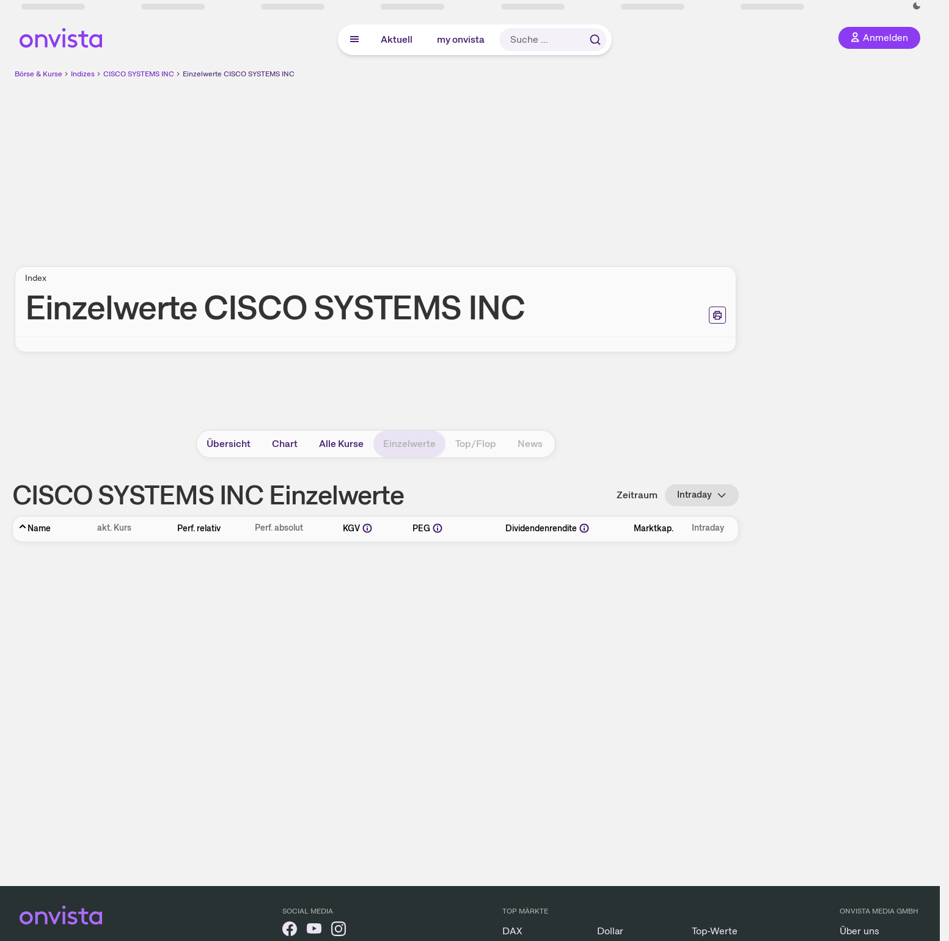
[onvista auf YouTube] (314, 930)
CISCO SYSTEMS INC (138, 74)
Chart (285, 443)
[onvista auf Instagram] (338, 930)
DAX (512, 931)
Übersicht (229, 443)
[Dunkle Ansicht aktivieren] (917, 6)
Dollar (610, 931)
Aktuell (396, 39)
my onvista (461, 39)
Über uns (859, 931)
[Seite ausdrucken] (717, 315)
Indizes (83, 74)
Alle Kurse (341, 443)
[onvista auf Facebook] (289, 930)
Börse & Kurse (38, 74)
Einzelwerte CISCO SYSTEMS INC (239, 74)
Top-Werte (715, 931)
